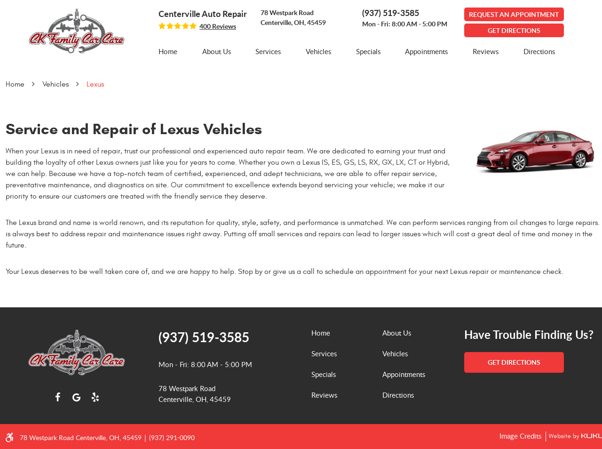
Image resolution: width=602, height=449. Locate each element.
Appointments (426, 51)
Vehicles (318, 51)
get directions (514, 362)
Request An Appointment (514, 14)
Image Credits (521, 436)
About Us (216, 51)
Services (268, 51)
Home (167, 51)
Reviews (486, 51)
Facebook (57, 397)
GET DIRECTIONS (514, 30)
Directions (539, 51)
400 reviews (217, 26)
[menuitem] (167, 52)
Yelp (95, 397)
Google (76, 397)
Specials (368, 51)
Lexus (95, 84)
